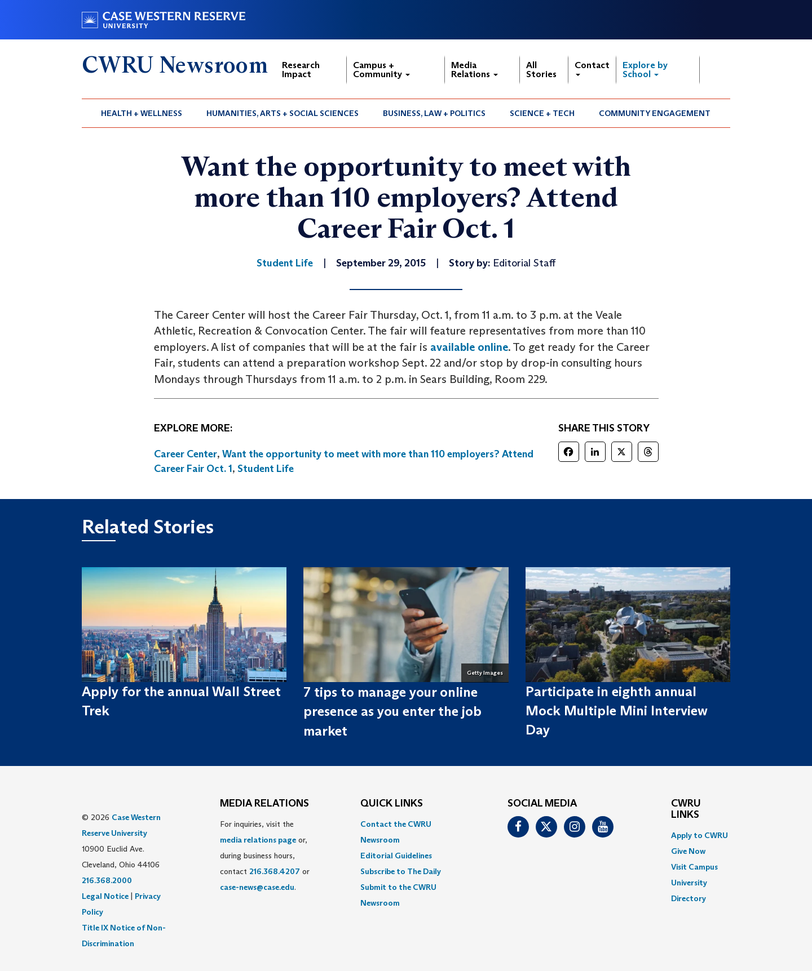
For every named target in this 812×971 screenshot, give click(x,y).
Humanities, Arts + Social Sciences (282, 113)
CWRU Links (686, 809)
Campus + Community (381, 69)
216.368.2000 (107, 880)
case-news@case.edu (257, 887)
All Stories (541, 69)
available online (469, 347)
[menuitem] (142, 113)
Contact (592, 68)
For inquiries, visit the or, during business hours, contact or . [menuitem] (265, 855)
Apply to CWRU (699, 835)
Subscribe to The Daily (400, 871)
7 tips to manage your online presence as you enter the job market (392, 711)
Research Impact (301, 69)
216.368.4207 (274, 871)
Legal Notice (105, 896)
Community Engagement (654, 113)
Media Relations (474, 69)
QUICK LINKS (391, 803)
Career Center (185, 454)
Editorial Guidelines (396, 855)
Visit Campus (694, 867)
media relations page (258, 840)
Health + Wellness (141, 113)
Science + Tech (542, 113)
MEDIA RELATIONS (264, 803)
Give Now (688, 851)
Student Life (265, 468)
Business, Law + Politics (434, 113)
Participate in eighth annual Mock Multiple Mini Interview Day (617, 710)
